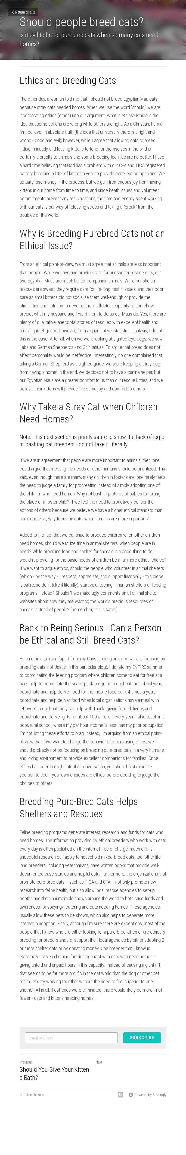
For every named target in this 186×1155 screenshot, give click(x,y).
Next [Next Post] (99, 1062)
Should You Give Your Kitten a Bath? (54, 1073)
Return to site (23, 12)
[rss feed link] (120, 1094)
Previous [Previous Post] (26, 1062)
